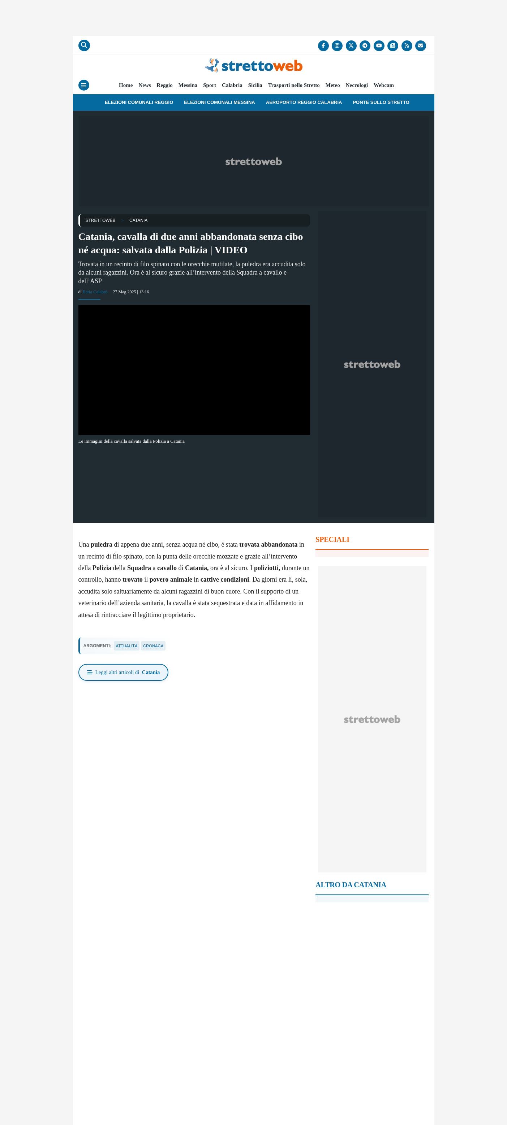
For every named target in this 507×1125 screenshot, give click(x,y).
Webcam (384, 85)
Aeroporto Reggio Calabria (304, 102)
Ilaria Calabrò (95, 291)
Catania (138, 220)
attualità (127, 645)
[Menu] (83, 85)
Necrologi (357, 85)
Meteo (333, 85)
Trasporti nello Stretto (294, 85)
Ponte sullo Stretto (381, 102)
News (144, 85)
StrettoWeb (101, 220)
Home (126, 85)
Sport (209, 85)
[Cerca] (84, 45)
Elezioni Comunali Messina (219, 102)
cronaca (156, 645)
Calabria (232, 85)
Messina (188, 85)
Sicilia (255, 85)
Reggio (165, 85)
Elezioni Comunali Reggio (139, 102)
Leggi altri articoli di (125, 673)
